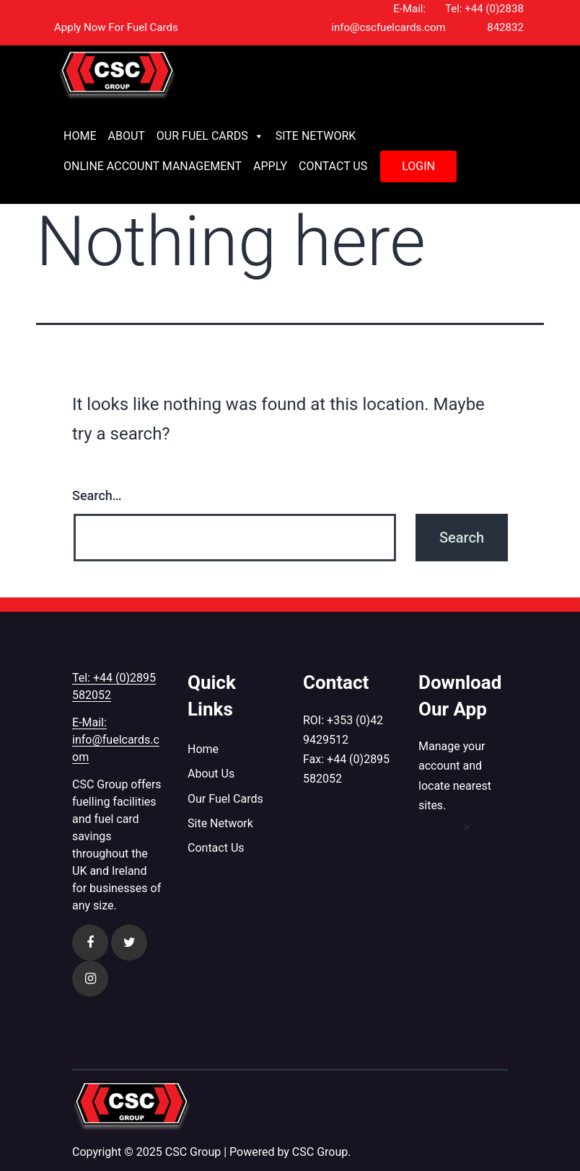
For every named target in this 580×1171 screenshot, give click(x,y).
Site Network (316, 136)
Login (418, 166)
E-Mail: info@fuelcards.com (115, 740)
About (125, 136)
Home (79, 136)
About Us (211, 773)
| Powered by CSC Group (286, 1152)
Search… (97, 495)
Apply (270, 166)
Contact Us (333, 166)
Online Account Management (152, 166)
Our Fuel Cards (210, 136)
